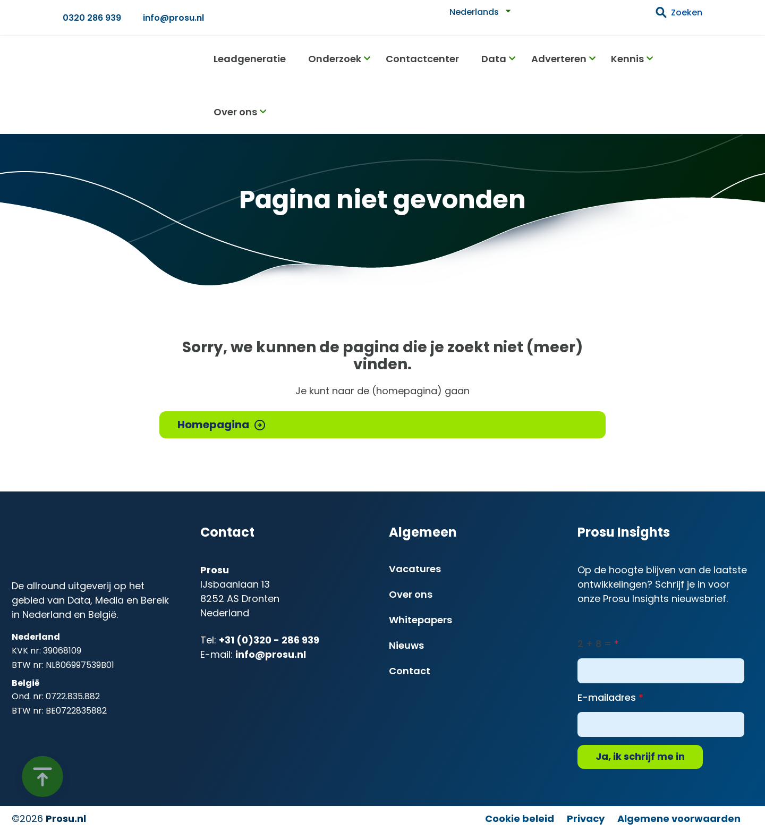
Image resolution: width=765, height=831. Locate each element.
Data (493, 58)
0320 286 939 (92, 18)
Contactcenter (422, 58)
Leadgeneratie (250, 58)
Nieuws (406, 645)
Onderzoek (334, 58)
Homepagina (213, 424)
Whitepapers (420, 619)
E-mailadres (606, 697)
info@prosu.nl (173, 18)
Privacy (586, 818)
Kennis (627, 58)
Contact (409, 670)
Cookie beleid (519, 818)
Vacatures (415, 568)
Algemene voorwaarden (679, 818)
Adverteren (558, 58)
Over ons (235, 111)
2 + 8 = (594, 643)
